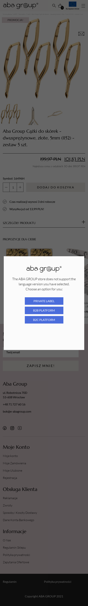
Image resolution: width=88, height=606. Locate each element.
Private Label (44, 301)
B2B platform (44, 310)
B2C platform (44, 319)
